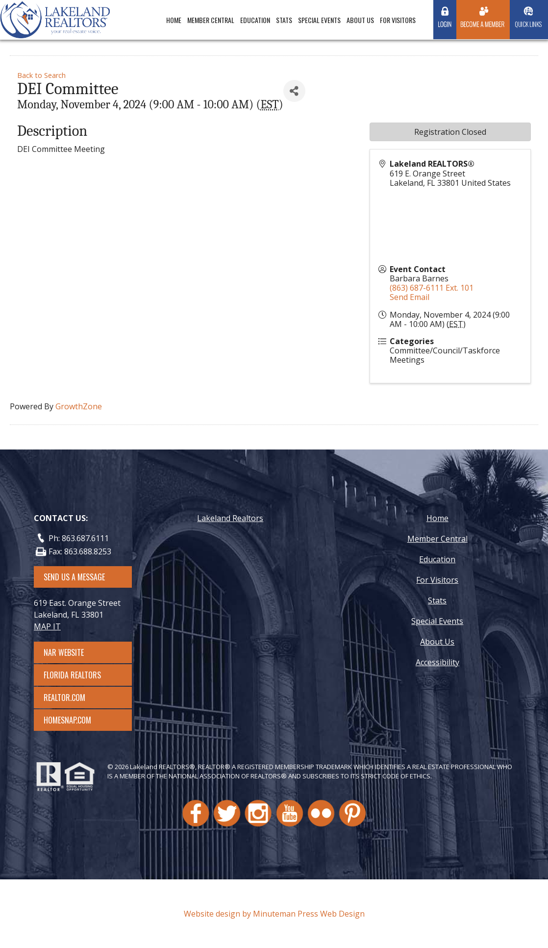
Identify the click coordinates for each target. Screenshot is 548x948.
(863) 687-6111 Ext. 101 (431, 287)
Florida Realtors (72, 675)
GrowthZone (78, 406)
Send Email (409, 297)
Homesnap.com (72, 720)
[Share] (294, 91)
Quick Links (528, 24)
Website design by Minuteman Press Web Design (274, 913)
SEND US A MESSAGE (74, 577)
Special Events (319, 20)
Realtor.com (73, 697)
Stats (284, 20)
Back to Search (41, 75)
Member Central (210, 20)
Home (173, 20)
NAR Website (72, 652)
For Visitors (398, 20)
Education (255, 20)
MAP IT (47, 626)
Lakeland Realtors (230, 518)
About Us (360, 20)
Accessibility (437, 662)
